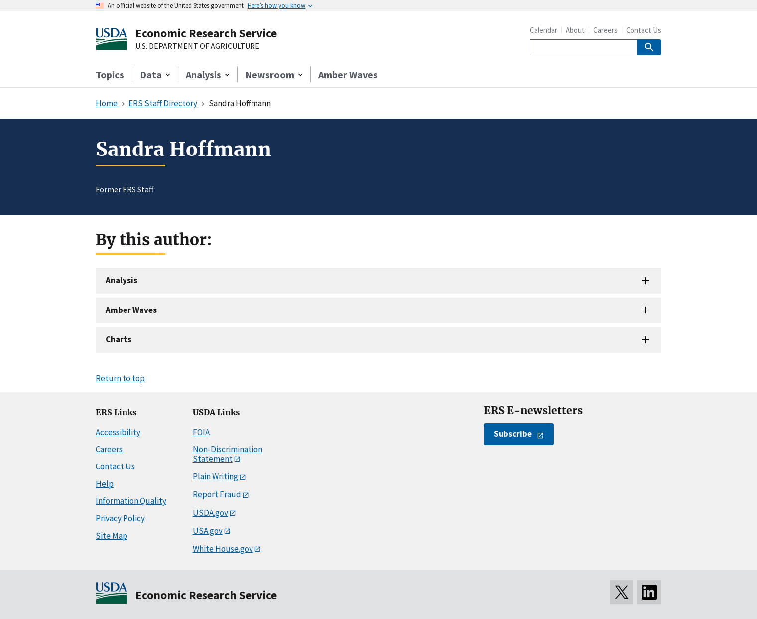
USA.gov (208, 530)
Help (105, 483)
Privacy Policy (120, 518)
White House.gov (223, 548)
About (575, 30)
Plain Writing (215, 476)
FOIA (201, 432)
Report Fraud (217, 494)
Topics (110, 74)
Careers (605, 30)
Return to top (120, 378)
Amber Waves (348, 74)
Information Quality (131, 500)
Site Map (111, 535)
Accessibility (118, 432)
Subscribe (513, 433)
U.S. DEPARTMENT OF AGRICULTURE (197, 46)
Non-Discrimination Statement (227, 454)
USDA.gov (210, 512)
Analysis (121, 280)
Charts (118, 339)
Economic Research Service (206, 33)
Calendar (543, 30)
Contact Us (643, 30)
